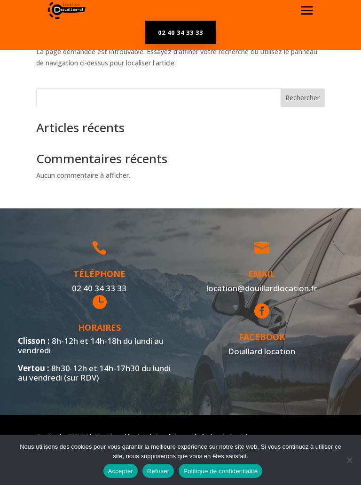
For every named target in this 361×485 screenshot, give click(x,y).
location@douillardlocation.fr (260, 288)
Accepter (120, 471)
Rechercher (302, 97)
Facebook (259, 336)
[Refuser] (349, 460)
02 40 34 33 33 (180, 32)
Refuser (158, 471)
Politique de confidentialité (220, 471)
